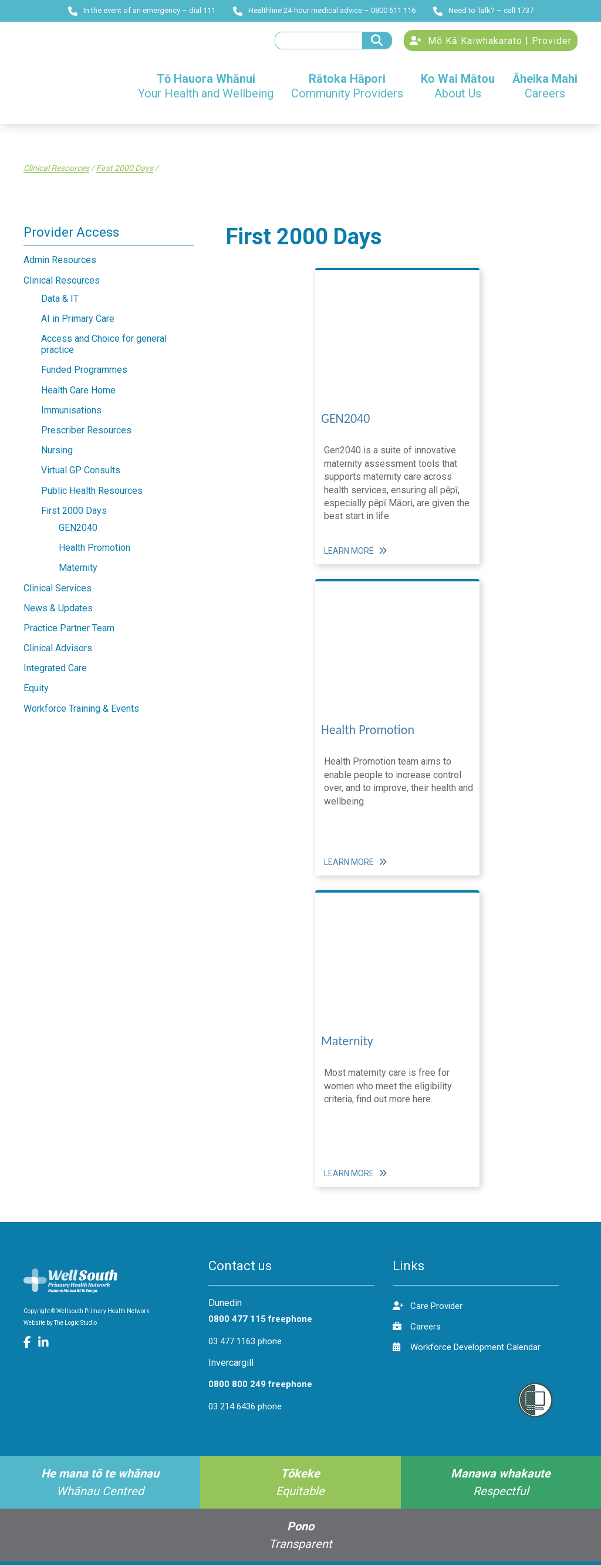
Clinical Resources (56, 171)
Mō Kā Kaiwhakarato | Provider (491, 42)
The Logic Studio (75, 1326)
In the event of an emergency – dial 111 (141, 10)
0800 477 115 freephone (260, 1322)
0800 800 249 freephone (260, 1387)
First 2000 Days (124, 171)
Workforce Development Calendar (467, 1350)
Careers (417, 1329)
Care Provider (427, 1309)
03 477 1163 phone (245, 1344)
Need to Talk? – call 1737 (483, 10)
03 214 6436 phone (245, 1410)
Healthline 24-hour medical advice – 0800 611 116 (324, 10)
